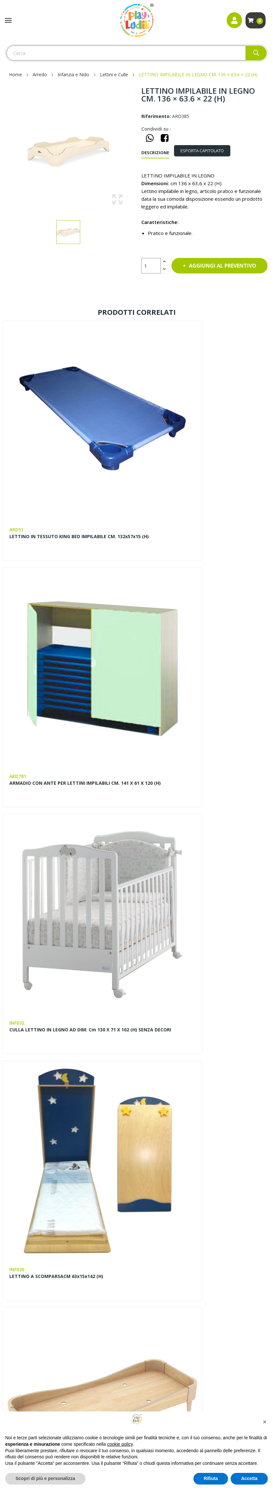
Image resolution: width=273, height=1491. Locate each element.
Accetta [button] (249, 1478)
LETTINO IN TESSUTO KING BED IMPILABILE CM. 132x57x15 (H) (62, 489)
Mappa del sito (21, 1268)
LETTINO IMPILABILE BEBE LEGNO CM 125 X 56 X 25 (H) (66, 858)
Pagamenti (152, 1279)
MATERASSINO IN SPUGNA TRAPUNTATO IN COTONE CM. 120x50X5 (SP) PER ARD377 (58, 1042)
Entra (10, 1279)
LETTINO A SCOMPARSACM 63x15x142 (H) (193, 671)
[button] (264, 1422)
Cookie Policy (19, 1312)
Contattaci (152, 1132)
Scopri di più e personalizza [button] (45, 1478)
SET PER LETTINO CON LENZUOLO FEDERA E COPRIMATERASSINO (195, 1042)
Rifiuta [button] (211, 1478)
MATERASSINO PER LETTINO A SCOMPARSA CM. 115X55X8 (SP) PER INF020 (200, 858)
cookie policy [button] (120, 1444)
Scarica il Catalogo (160, 1312)
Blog (146, 1143)
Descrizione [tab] (155, 152)
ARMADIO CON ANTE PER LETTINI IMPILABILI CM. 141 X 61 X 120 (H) (201, 489)
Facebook (10, 1227)
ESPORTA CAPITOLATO (207, 151)
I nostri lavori (156, 1165)
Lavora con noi (157, 1154)
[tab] (207, 150)
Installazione (154, 1301)
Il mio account (20, 1290)
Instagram (25, 1227)
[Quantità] (151, 265)
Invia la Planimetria (161, 1290)
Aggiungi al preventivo (198, 283)
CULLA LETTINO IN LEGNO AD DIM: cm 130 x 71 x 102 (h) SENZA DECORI (64, 673)
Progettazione (156, 1268)
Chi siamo (151, 1121)
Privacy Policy (19, 1301)
